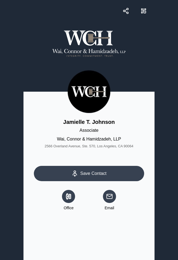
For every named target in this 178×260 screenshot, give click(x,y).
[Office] (68, 196)
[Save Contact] (89, 173)
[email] (109, 196)
